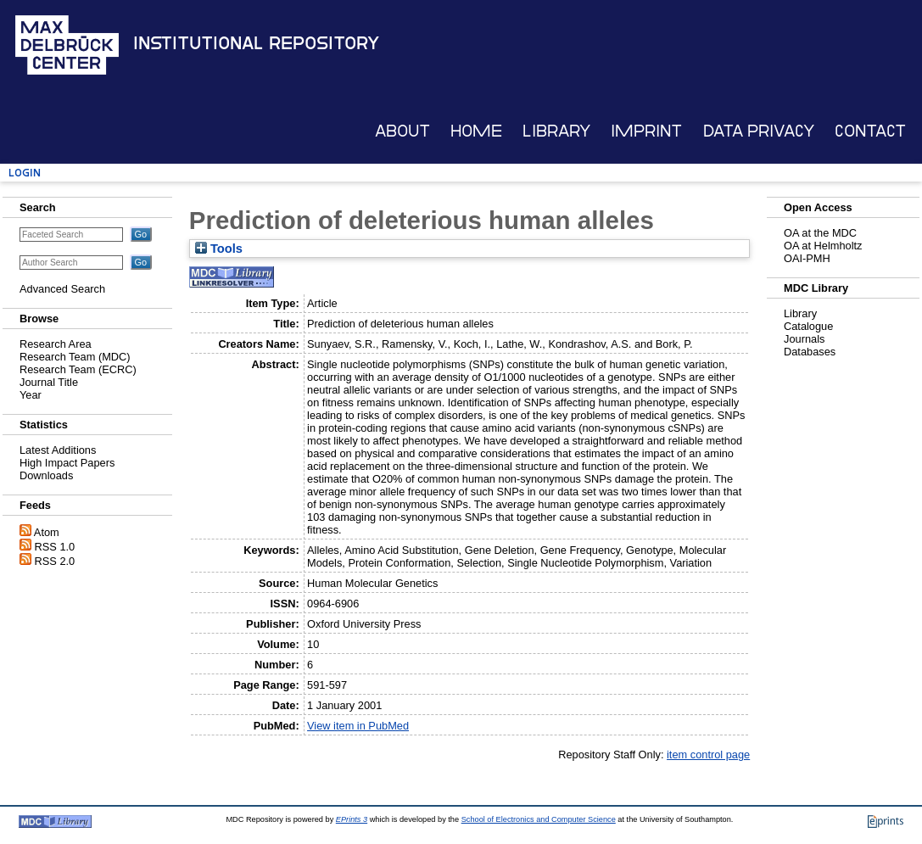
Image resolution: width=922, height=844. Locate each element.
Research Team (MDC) (75, 356)
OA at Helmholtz (823, 245)
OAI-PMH (807, 258)
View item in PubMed (358, 725)
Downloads (46, 475)
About (402, 131)
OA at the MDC (820, 232)
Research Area (56, 344)
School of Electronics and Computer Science (538, 819)
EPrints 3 (351, 819)
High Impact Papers (67, 462)
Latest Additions (58, 450)
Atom (46, 532)
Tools (219, 248)
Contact (870, 131)
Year (31, 394)
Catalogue (808, 326)
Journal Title (49, 382)
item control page (708, 754)
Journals (804, 339)
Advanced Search (62, 288)
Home (476, 131)
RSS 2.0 (55, 561)
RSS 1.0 (55, 546)
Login (24, 172)
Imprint (646, 131)
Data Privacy (758, 131)
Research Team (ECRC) (78, 369)
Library (556, 131)
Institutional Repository (256, 43)
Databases (809, 351)
